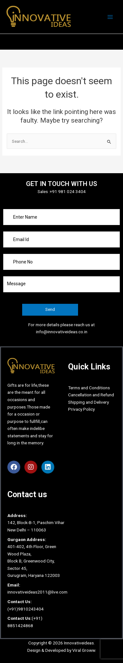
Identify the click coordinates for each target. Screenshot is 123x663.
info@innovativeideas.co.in (61, 331)
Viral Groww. (83, 650)
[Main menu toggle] (110, 17)
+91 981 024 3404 (68, 191)
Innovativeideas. (79, 642)
